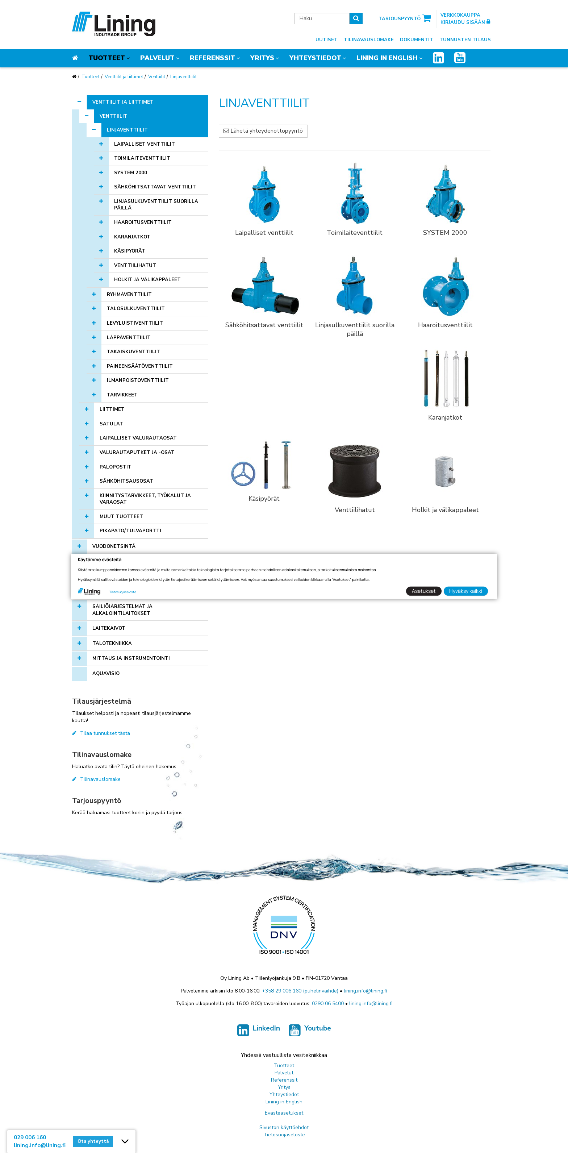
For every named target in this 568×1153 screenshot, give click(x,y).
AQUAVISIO (106, 673)
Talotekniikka (112, 643)
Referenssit (212, 58)
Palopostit (115, 467)
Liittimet (112, 409)
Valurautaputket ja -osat (137, 452)
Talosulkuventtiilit (136, 308)
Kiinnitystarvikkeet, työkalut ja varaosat (145, 499)
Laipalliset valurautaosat (138, 438)
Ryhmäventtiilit (129, 294)
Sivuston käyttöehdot (284, 1127)
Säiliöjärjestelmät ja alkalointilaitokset (122, 610)
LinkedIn (258, 1030)
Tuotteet (106, 58)
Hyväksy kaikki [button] (465, 590)
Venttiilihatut (135, 265)
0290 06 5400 (328, 1003)
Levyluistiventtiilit (135, 323)
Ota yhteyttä (93, 1141)
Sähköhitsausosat (126, 481)
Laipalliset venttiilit (144, 144)
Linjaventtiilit (183, 77)
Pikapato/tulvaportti (130, 531)
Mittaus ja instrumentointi (131, 658)
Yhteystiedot (315, 58)
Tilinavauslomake (369, 40)
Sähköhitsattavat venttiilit (155, 187)
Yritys (262, 58)
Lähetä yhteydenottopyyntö (263, 130)
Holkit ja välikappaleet (147, 279)
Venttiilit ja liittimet (124, 77)
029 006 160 (30, 1137)
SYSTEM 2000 (130, 173)
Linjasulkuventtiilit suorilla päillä (156, 205)
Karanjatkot (132, 237)
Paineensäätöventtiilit (140, 366)
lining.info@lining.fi (365, 990)
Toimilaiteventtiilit (142, 158)
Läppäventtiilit (129, 337)
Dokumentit (416, 40)
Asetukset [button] (424, 590)
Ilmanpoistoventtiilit (138, 380)
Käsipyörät (129, 251)
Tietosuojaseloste (284, 1134)
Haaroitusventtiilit (143, 222)
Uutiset (327, 40)
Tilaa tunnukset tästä (101, 733)
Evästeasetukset (284, 1113)
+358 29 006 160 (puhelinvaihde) (300, 990)
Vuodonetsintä (113, 546)
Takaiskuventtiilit (133, 352)
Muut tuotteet (121, 516)
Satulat (111, 424)
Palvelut (157, 58)
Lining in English (387, 58)
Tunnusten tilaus (465, 40)
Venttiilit (156, 77)
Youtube (310, 1030)
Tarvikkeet (122, 395)
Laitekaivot (108, 628)
